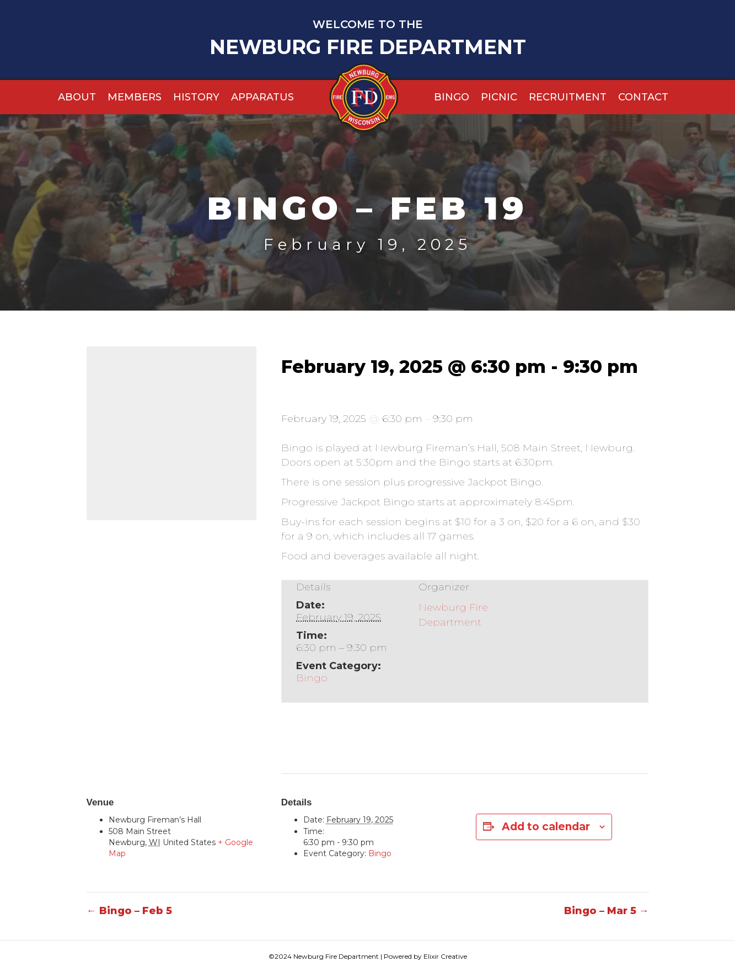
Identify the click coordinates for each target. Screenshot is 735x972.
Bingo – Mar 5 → (606, 911)
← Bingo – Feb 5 (129, 911)
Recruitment (568, 97)
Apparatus (262, 97)
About (77, 97)
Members (135, 97)
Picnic (499, 97)
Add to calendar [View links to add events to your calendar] (546, 826)
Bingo (451, 97)
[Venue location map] (171, 432)
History (196, 97)
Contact (643, 97)
